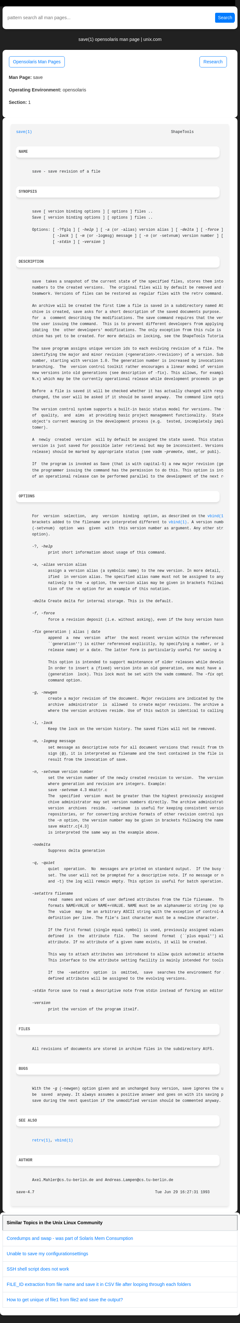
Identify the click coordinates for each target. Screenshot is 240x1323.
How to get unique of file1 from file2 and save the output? (65, 1299)
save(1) (24, 132)
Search (225, 17)
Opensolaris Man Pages (37, 61)
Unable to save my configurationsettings (47, 1253)
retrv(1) (41, 1140)
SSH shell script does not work (38, 1269)
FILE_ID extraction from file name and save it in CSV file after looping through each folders (99, 1284)
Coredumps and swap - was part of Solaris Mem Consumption (70, 1238)
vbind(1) (216, 516)
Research (213, 61)
